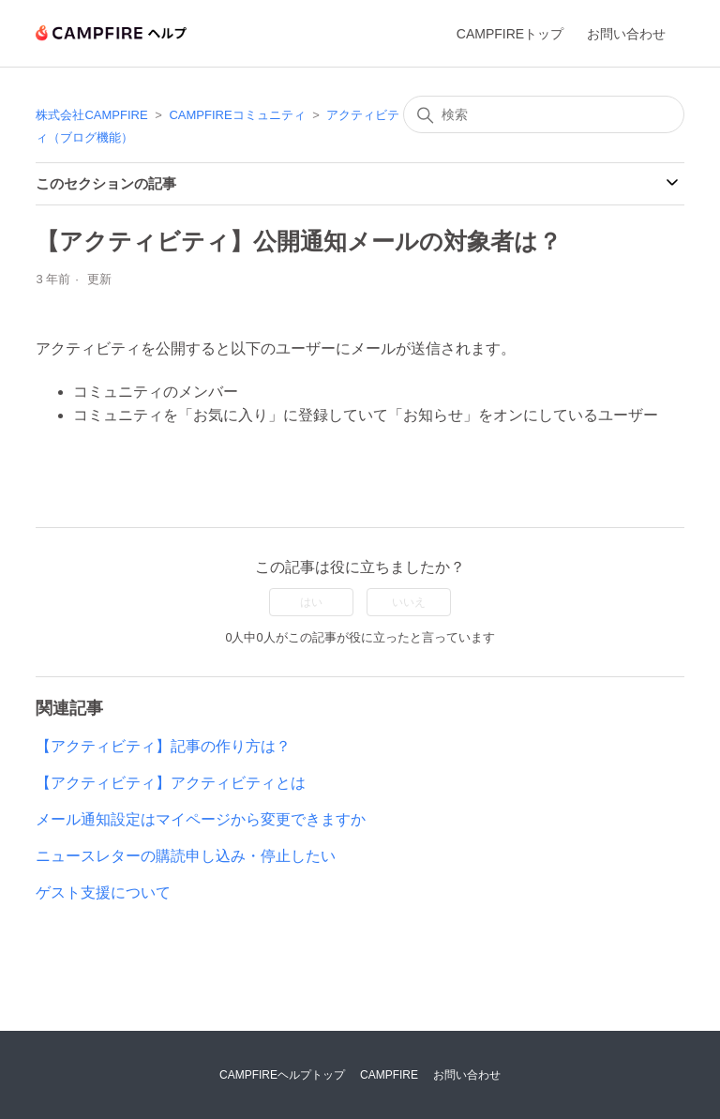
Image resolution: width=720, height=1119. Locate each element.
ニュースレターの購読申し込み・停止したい (186, 856)
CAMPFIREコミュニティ (237, 115)
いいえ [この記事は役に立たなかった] (409, 602)
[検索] (543, 114)
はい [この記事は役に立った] (311, 602)
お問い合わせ (626, 33)
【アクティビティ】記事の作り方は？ (163, 746)
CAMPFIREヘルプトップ (282, 1074)
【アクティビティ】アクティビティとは (171, 783)
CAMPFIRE (389, 1074)
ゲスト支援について (103, 892)
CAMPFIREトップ (510, 33)
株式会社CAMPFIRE (91, 115)
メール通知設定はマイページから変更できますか (201, 819)
